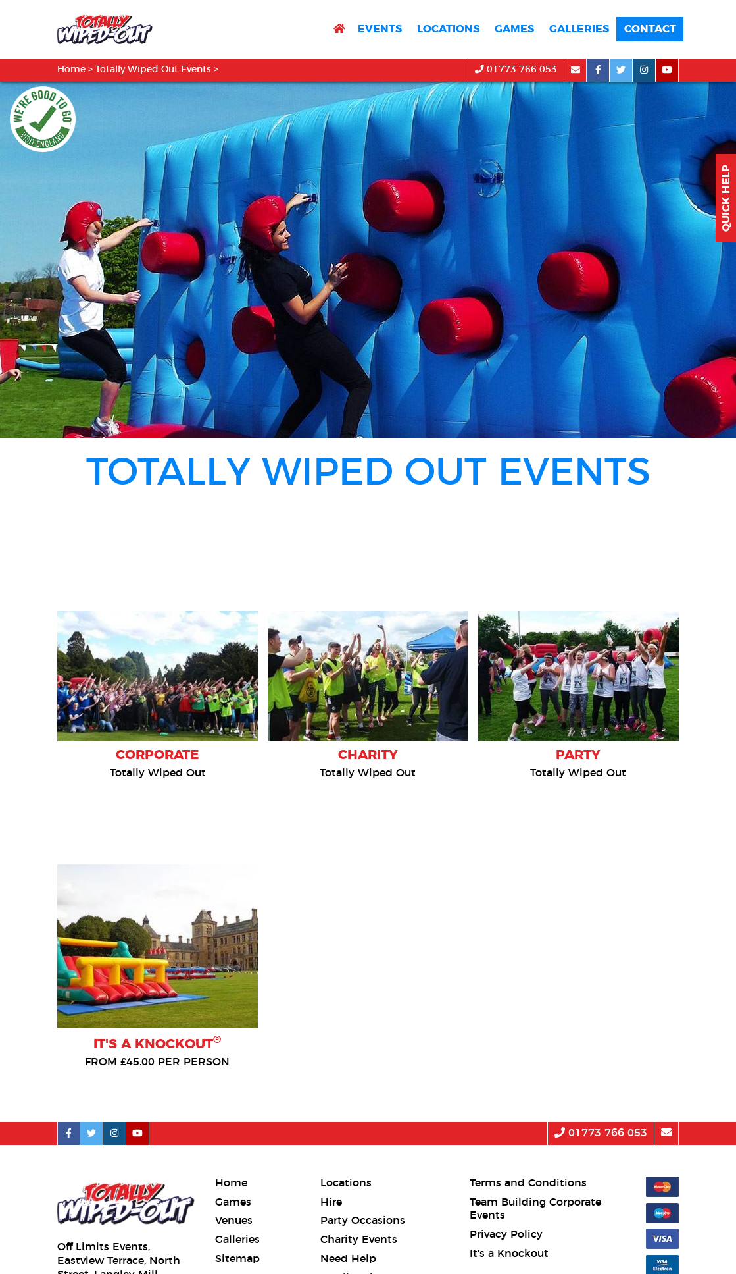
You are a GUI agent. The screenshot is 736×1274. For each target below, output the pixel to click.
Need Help (348, 1259)
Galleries (579, 29)
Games (514, 29)
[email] (575, 70)
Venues (234, 1220)
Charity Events (358, 1239)
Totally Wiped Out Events (153, 69)
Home (71, 69)
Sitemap (237, 1259)
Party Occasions (362, 1220)
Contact (650, 29)
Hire (331, 1202)
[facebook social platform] (598, 70)
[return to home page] (339, 29)
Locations (448, 29)
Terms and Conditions (528, 1183)
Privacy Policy (506, 1234)
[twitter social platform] (621, 70)
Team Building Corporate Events (535, 1209)
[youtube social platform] (667, 70)
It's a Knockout (509, 1253)
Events (380, 29)
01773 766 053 (516, 69)
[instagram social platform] (644, 70)
